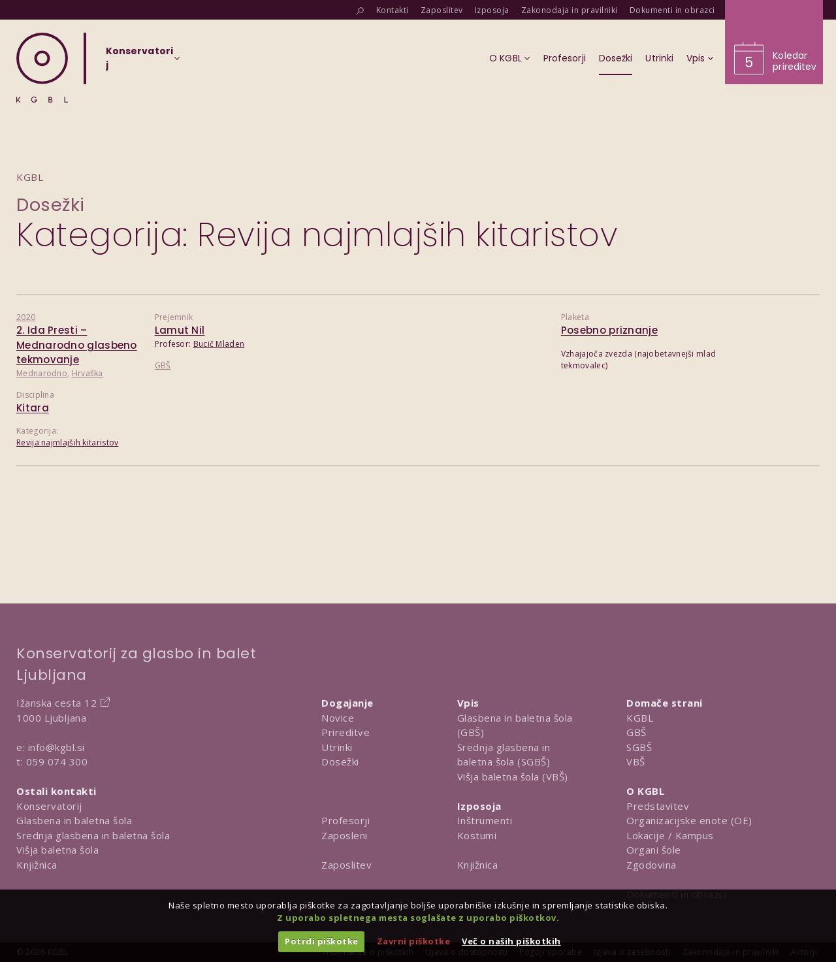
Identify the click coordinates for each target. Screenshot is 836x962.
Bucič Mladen (219, 343)
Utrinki (337, 747)
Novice (337, 717)
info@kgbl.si (56, 747)
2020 (25, 317)
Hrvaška (87, 373)
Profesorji (345, 820)
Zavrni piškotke (414, 941)
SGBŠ (639, 747)
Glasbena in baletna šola (74, 820)
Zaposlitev (346, 864)
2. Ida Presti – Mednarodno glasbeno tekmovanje (76, 344)
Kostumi (477, 835)
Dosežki (50, 205)
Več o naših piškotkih (511, 941)
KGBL (639, 717)
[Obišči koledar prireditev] (774, 42)
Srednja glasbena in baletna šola (93, 835)
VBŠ (635, 761)
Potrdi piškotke (322, 941)
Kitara (32, 408)
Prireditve (345, 732)
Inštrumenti (485, 820)
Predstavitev (657, 805)
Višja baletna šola (57, 849)
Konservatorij (49, 805)
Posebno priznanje (609, 330)
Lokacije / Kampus (670, 835)
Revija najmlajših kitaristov (67, 442)
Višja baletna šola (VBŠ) (512, 776)
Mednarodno (41, 373)
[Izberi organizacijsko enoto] (139, 62)
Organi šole (653, 849)
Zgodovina (651, 864)
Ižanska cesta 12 (56, 702)
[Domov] (42, 68)
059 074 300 (57, 761)
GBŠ (163, 365)
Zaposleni (344, 835)
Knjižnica (36, 864)
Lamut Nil (180, 330)
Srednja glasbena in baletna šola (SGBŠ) (504, 755)
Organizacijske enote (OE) (689, 820)
